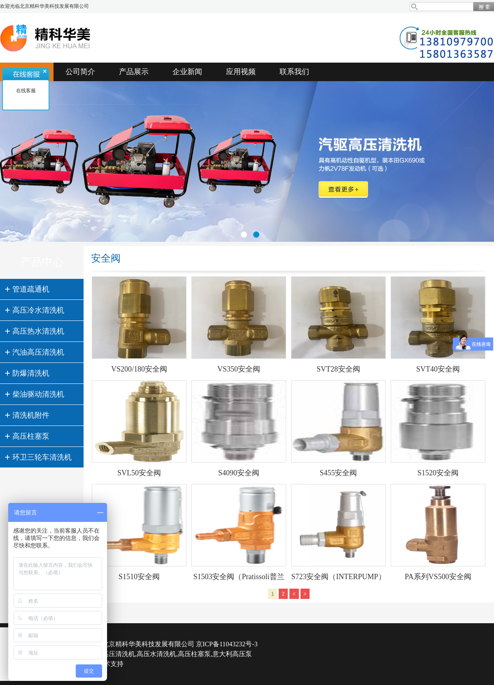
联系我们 (294, 72)
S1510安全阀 (139, 577)
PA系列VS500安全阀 (438, 577)
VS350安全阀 (238, 369)
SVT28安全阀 (338, 369)
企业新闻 (187, 72)
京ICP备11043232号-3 (227, 644)
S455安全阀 (338, 473)
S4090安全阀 (238, 473)
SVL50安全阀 (139, 473)
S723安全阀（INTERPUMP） (338, 577)
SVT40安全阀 (438, 369)
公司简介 (80, 72)
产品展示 (134, 72)
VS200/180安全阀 (139, 369)
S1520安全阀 (438, 473)
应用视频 (241, 72)
